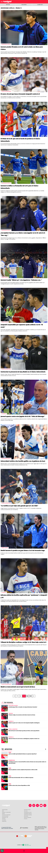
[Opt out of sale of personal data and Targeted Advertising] (2, 850)
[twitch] (44, 805)
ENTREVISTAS (4, 821)
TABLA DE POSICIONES (27, 817)
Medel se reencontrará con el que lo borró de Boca (18, 687)
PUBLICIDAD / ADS (5, 817)
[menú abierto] (1, 2)
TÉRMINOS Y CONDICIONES (6, 812)
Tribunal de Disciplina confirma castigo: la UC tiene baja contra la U (23, 642)
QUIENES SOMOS (4, 809)
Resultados (24, 4)
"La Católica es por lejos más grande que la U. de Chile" (19, 506)
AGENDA (3, 813)
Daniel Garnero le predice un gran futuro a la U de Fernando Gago (23, 550)
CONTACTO (3, 818)
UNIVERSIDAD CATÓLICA (28, 813)
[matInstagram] (33, 805)
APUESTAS (25, 818)
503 (31, 696)
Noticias (8, 4)
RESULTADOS (26, 816)
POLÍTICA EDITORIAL (5, 816)
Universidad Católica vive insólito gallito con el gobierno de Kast (23, 461)
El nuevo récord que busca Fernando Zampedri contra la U (20, 94)
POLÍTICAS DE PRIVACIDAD (6, 814)
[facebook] (30, 805)
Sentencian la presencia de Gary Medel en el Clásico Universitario (23, 372)
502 (27, 696)
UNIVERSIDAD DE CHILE (27, 812)
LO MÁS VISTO (40, 4)
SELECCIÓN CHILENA (27, 809)
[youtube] (41, 805)
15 (24, 696)
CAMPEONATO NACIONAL (28, 814)
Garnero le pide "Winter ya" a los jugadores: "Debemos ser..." (21, 280)
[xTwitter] (37, 805)
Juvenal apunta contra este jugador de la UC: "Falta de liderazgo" (23, 416)
